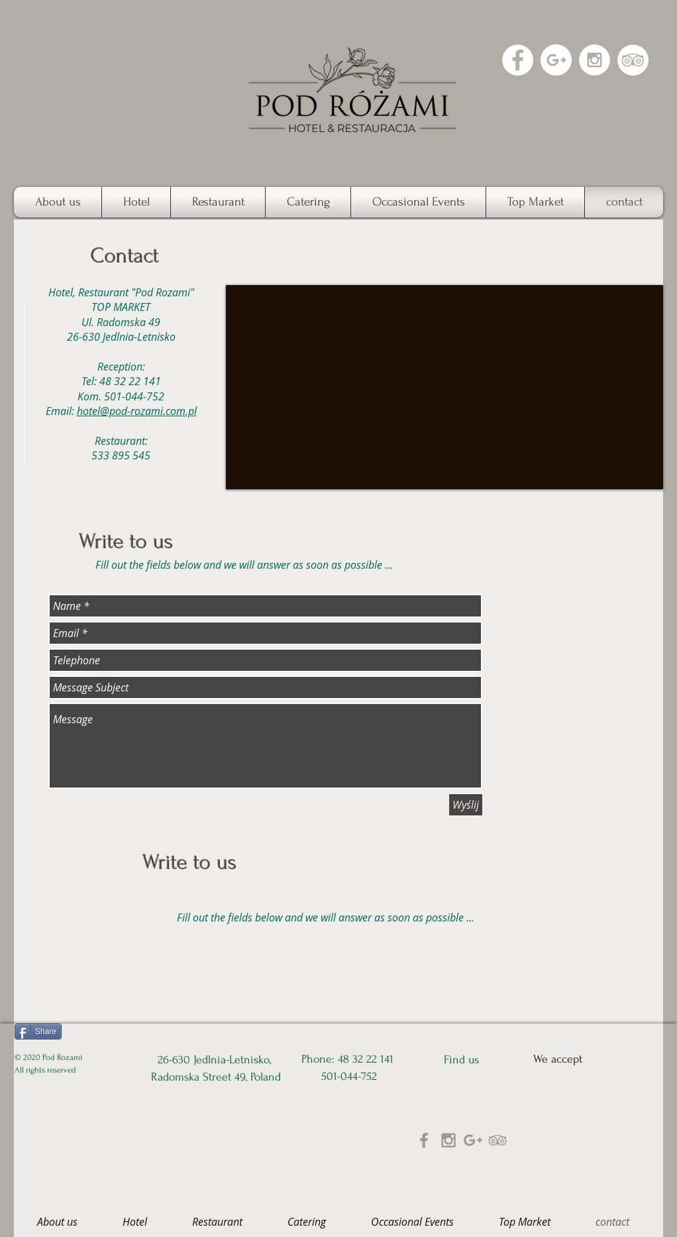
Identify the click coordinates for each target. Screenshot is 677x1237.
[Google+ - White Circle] (556, 60)
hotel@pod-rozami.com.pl (137, 411)
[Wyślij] (465, 804)
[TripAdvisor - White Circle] (633, 60)
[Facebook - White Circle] (517, 60)
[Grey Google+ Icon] (473, 1140)
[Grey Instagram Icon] (448, 1140)
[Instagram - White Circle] (594, 60)
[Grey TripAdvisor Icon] (497, 1140)
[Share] (38, 1031)
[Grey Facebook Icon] (424, 1140)
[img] (546, 1134)
